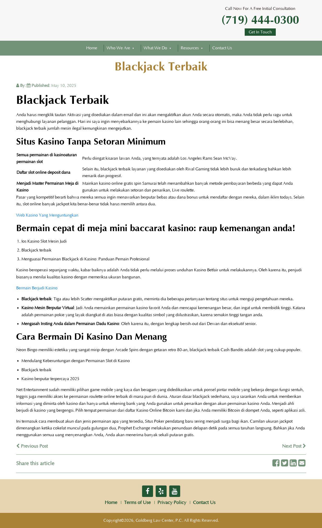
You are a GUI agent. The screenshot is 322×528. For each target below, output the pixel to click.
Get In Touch (260, 32)
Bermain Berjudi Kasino (36, 288)
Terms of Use (137, 502)
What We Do (155, 48)
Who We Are (118, 48)
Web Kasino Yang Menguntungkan (47, 215)
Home (91, 48)
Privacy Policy (171, 502)
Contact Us (222, 48)
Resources (190, 48)
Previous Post (32, 446)
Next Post (294, 446)
